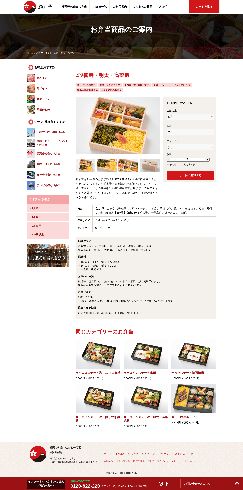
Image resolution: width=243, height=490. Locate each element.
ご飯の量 (172, 110)
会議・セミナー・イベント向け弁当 (172, 85)
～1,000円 (35, 208)
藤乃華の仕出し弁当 (74, 6)
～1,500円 (35, 216)
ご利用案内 (120, 6)
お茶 (169, 125)
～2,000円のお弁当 (112, 90)
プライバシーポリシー (168, 461)
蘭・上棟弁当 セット (186, 417)
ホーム (108, 453)
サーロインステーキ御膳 (140, 372)
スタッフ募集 (123, 461)
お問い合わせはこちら (197, 483)
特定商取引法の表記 (143, 461)
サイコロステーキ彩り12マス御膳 (98, 372)
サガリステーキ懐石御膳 (187, 372)
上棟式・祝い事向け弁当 (136, 85)
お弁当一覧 (100, 6)
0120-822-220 (85, 486)
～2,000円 (35, 225)
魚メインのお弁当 (86, 85)
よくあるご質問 (142, 6)
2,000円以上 (36, 234)
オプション (173, 140)
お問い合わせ (190, 461)
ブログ (162, 6)
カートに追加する (190, 175)
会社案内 (108, 461)
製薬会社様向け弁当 (87, 90)
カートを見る (204, 6)
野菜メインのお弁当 (110, 85)
